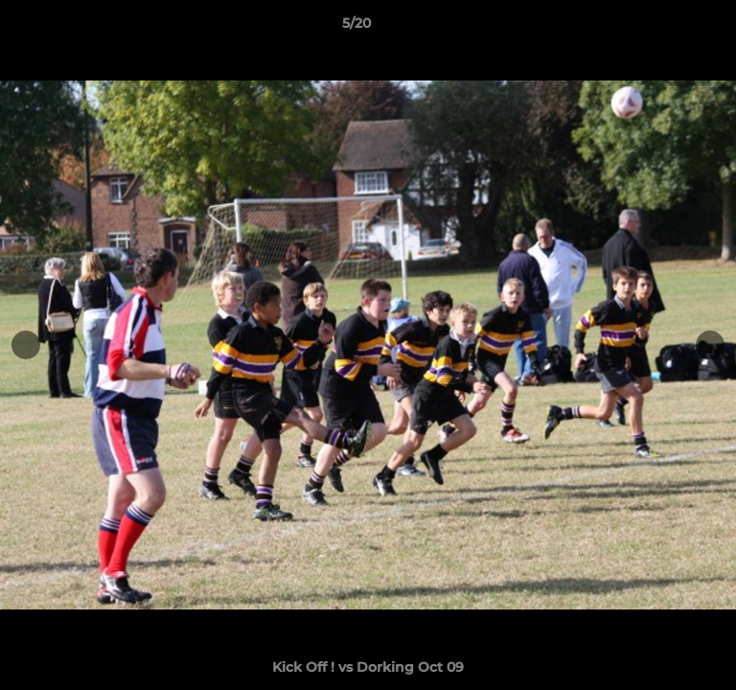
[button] (667, 27)
